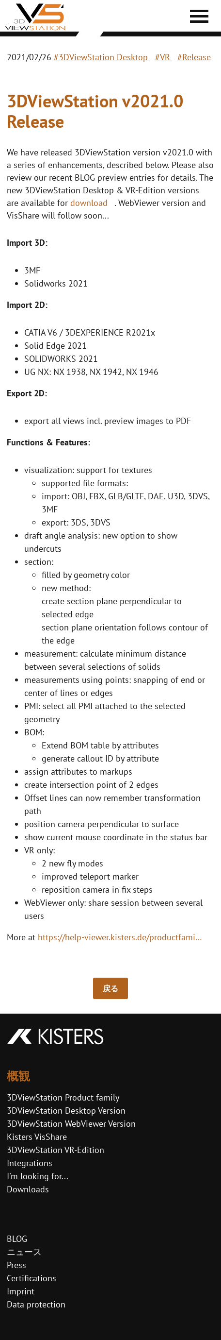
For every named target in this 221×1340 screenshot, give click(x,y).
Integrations (29, 1163)
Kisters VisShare (37, 1136)
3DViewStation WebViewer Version (71, 1123)
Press (16, 1265)
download (90, 202)
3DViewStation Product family (63, 1097)
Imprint (20, 1291)
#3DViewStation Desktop (102, 57)
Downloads (28, 1189)
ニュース (24, 1251)
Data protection (36, 1304)
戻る (110, 988)
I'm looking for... (37, 1176)
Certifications (31, 1278)
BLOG (17, 1238)
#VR (164, 57)
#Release (194, 57)
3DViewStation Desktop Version (66, 1110)
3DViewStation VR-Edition (55, 1149)
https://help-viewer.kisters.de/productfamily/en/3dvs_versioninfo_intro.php (122, 937)
